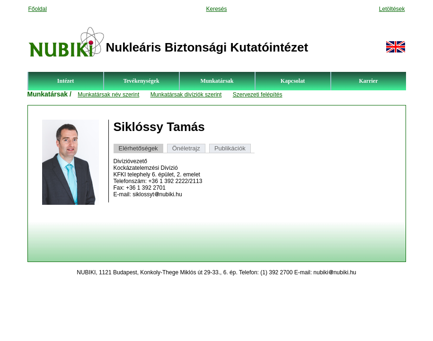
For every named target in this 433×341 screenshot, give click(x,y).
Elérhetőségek (138, 148)
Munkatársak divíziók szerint (186, 94)
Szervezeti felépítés (258, 94)
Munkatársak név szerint (108, 94)
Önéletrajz (186, 148)
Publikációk (230, 148)
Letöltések (392, 9)
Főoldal (37, 9)
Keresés (216, 9)
